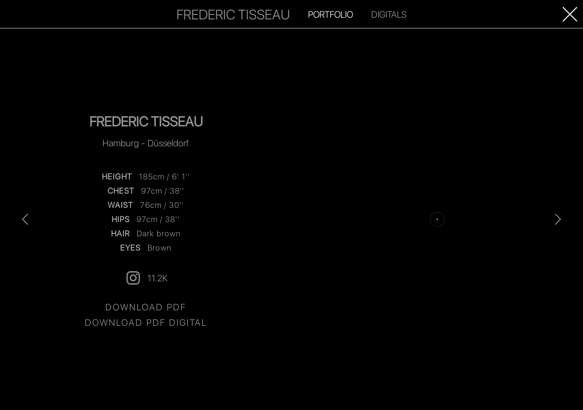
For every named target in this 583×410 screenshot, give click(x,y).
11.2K (146, 277)
